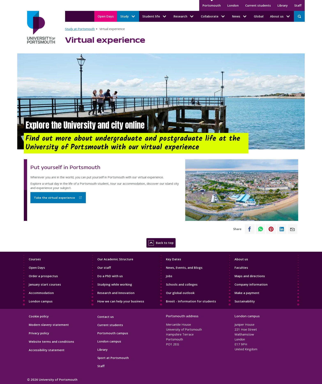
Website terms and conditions (51, 341)
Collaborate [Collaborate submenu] (213, 16)
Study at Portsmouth (80, 29)
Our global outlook (180, 293)
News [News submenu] (239, 16)
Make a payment (247, 293)
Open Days (106, 16)
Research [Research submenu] (184, 16)
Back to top (161, 243)
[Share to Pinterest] (271, 229)
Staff (297, 5)
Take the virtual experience (54, 197)
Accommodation (41, 293)
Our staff (104, 267)
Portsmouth (211, 5)
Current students (258, 5)
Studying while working (114, 284)
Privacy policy (39, 333)
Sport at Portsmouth (113, 358)
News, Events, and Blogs (184, 267)
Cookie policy (39, 316)
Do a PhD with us (110, 276)
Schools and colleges (182, 284)
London (233, 5)
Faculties (241, 267)
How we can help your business (120, 301)
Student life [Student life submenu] (154, 16)
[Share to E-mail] (292, 229)
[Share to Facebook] (250, 229)
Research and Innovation (116, 293)
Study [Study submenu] (128, 16)
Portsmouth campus (112, 333)
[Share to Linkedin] (282, 229)
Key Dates (173, 259)
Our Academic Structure (115, 259)
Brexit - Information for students (191, 301)
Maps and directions (250, 276)
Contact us (105, 317)
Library (282, 5)
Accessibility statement (46, 350)
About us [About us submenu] (280, 16)
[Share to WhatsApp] (260, 229)
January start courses (45, 284)
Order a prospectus (43, 276)
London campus (41, 301)
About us (241, 259)
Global (258, 16)
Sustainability (245, 301)
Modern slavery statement (49, 325)
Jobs (169, 276)
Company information (251, 284)
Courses (35, 259)
